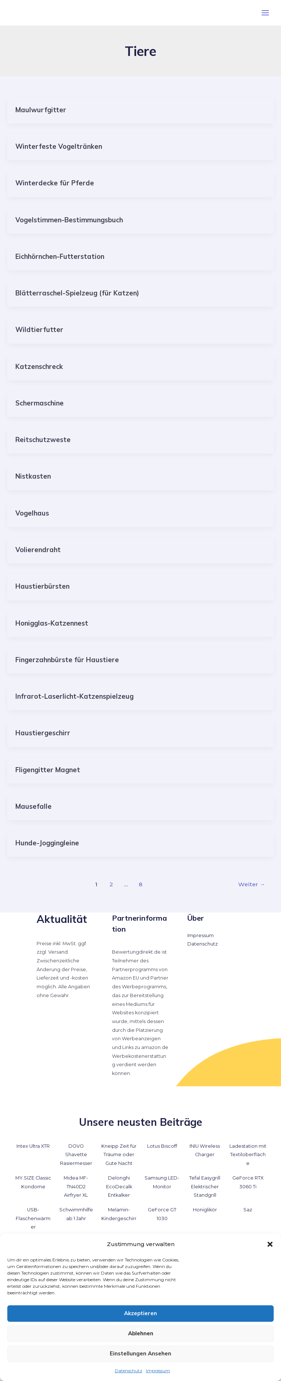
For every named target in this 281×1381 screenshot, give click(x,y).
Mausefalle (33, 806)
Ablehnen (140, 1333)
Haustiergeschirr (42, 733)
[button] (270, 1244)
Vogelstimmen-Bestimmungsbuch (69, 220)
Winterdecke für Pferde (54, 183)
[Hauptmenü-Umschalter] (265, 12)
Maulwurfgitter (40, 110)
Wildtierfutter (39, 329)
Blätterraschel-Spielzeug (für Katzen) (77, 293)
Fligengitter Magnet (47, 770)
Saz (247, 1209)
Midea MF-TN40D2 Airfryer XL (76, 1186)
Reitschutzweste (43, 439)
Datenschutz (128, 1370)
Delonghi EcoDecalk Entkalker (119, 1186)
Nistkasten (33, 476)
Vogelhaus (32, 513)
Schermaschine (39, 403)
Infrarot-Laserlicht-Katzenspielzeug (74, 696)
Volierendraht (38, 550)
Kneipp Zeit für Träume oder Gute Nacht (118, 1154)
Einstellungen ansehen (140, 1353)
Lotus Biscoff (162, 1146)
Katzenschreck (39, 366)
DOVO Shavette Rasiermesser (76, 1154)
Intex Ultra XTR (33, 1146)
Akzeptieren (140, 1313)
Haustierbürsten (42, 586)
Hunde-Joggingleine (47, 843)
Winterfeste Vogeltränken (58, 146)
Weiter (251, 884)
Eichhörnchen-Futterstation (59, 256)
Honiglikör (205, 1209)
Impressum (158, 1370)
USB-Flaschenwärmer (33, 1218)
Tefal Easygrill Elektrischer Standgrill (204, 1186)
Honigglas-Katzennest (51, 623)
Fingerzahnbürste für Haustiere (67, 660)
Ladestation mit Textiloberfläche (247, 1154)
